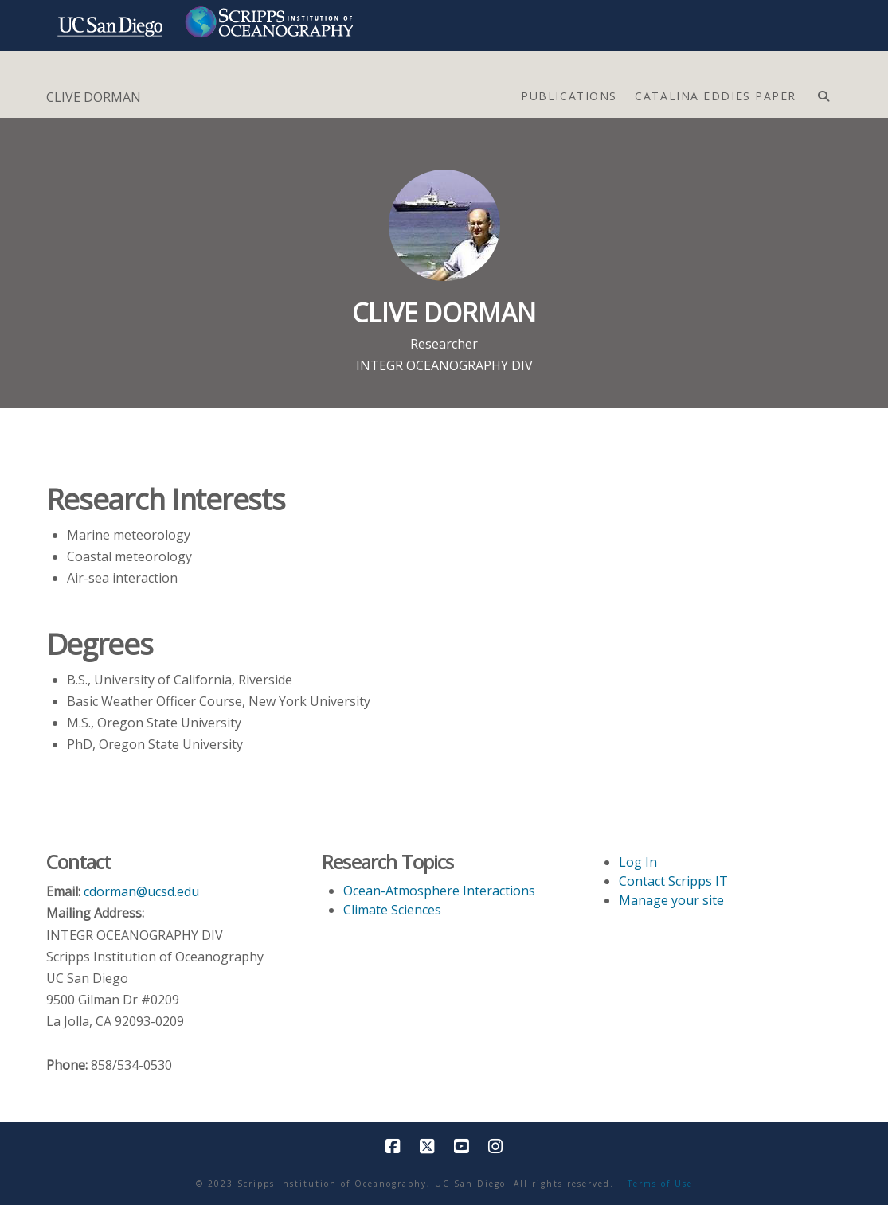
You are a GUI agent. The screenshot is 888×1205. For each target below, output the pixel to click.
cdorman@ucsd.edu (141, 891)
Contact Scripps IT (673, 881)
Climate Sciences (392, 909)
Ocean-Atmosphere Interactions (439, 890)
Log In (638, 862)
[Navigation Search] (823, 92)
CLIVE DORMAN (93, 97)
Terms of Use (660, 1183)
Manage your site (671, 900)
